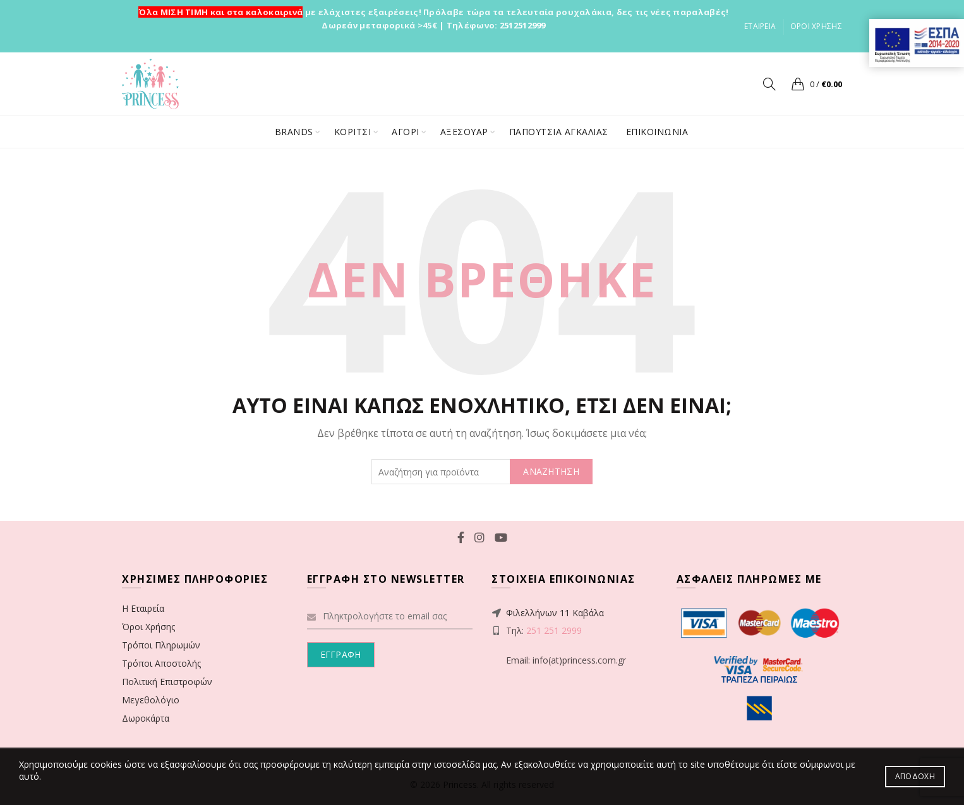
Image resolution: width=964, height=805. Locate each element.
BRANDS (294, 132)
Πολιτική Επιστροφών (167, 682)
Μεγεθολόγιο (150, 700)
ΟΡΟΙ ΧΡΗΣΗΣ (816, 26)
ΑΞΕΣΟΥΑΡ (464, 132)
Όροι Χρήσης (148, 627)
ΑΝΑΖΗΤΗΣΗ (551, 471)
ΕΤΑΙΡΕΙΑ (760, 26)
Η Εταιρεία (143, 608)
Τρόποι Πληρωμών (161, 645)
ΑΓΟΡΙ (405, 132)
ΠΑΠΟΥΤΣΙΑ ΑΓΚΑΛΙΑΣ (558, 132)
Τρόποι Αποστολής (161, 663)
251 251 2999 (554, 630)
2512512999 (523, 25)
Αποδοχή (915, 776)
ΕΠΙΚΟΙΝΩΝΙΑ (657, 132)
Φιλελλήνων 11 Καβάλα (555, 613)
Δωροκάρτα (145, 718)
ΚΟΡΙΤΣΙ (352, 132)
